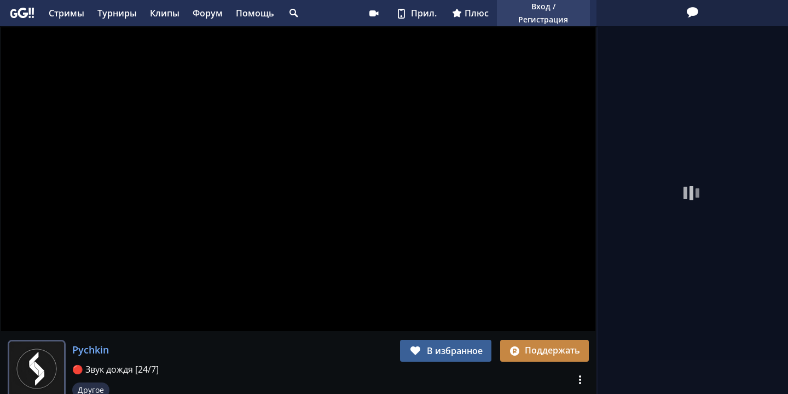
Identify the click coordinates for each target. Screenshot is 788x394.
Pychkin (90, 349)
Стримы (66, 13)
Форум (208, 13)
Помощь (255, 13)
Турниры (117, 13)
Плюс (470, 13)
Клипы (164, 13)
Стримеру (374, 13)
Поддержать (544, 350)
